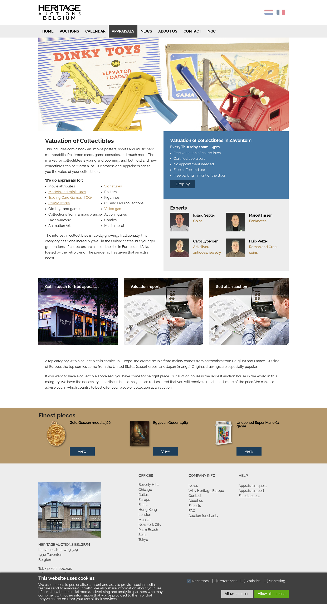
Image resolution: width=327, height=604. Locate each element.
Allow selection (237, 594)
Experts (195, 506)
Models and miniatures (67, 192)
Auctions (69, 31)
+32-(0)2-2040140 (58, 568)
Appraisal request (253, 485)
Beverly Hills (148, 484)
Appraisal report (251, 490)
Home (48, 31)
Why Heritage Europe (206, 490)
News (146, 31)
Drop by (183, 184)
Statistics (253, 581)
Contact (192, 31)
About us (167, 31)
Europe (144, 499)
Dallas (143, 494)
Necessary (200, 581)
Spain (142, 534)
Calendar (95, 31)
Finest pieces (249, 495)
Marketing (277, 581)
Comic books (59, 203)
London (144, 514)
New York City (149, 524)
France (144, 504)
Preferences (227, 581)
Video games (115, 209)
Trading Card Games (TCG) (70, 197)
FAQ (192, 511)
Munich (144, 519)
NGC (212, 31)
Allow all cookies (271, 594)
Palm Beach (148, 529)
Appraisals (123, 31)
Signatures (113, 186)
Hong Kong (147, 509)
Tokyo (143, 539)
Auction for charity (203, 516)
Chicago (145, 489)
